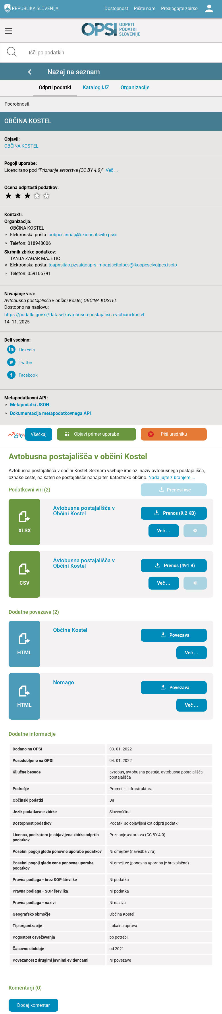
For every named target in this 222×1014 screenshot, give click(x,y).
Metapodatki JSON (29, 404)
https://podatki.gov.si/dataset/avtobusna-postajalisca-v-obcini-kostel (74, 314)
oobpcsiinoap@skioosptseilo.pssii (83, 234)
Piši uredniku (174, 434)
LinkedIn (27, 349)
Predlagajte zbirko (179, 8)
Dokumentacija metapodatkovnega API (50, 413)
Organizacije (135, 87)
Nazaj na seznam (73, 72)
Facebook (28, 375)
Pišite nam (144, 8)
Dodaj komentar (33, 1005)
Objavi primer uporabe (96, 434)
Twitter (25, 362)
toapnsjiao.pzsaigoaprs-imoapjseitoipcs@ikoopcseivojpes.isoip (113, 265)
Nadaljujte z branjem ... (171, 477)
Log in (209, 8)
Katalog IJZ (96, 87)
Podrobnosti (17, 104)
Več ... (112, 170)
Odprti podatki (55, 87)
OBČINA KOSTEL (21, 146)
